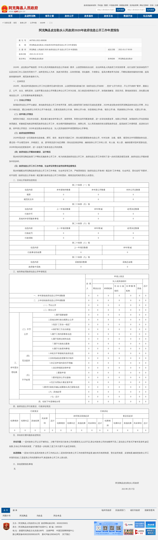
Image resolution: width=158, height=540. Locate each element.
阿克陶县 (23, 516)
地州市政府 (106, 510)
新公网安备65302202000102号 (26, 534)
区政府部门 (120, 510)
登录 (152, 5)
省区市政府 (135, 510)
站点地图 (147, 16)
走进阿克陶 (29, 16)
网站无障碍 (144, 5)
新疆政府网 (123, 5)
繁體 (106, 5)
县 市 (5, 510)
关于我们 (66, 534)
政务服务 (88, 16)
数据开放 (128, 16)
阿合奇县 (57, 516)
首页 (10, 16)
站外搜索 (120, 10)
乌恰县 (39, 516)
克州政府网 (134, 5)
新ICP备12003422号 (51, 534)
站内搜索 (150, 10)
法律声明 (50, 531)
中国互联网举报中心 (65, 531)
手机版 (100, 5)
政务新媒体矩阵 (90, 5)
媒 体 (15, 510)
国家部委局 (150, 510)
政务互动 (108, 16)
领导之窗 (49, 16)
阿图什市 (7, 516)
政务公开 (69, 16)
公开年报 (33, 23)
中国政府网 (113, 5)
